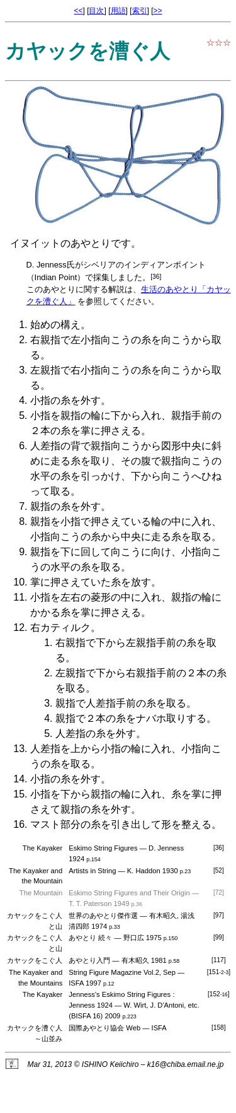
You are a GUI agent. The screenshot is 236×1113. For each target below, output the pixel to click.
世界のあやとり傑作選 (103, 915)
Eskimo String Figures (103, 848)
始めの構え (55, 324)
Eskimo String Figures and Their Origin (129, 893)
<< (78, 10)
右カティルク (60, 627)
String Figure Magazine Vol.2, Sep (122, 972)
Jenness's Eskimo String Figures (120, 994)
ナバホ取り (161, 718)
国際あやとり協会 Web (104, 1028)
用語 (118, 10)
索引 (139, 10)
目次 (96, 10)
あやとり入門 (89, 960)
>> (158, 10)
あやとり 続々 (90, 937)
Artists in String (92, 870)
